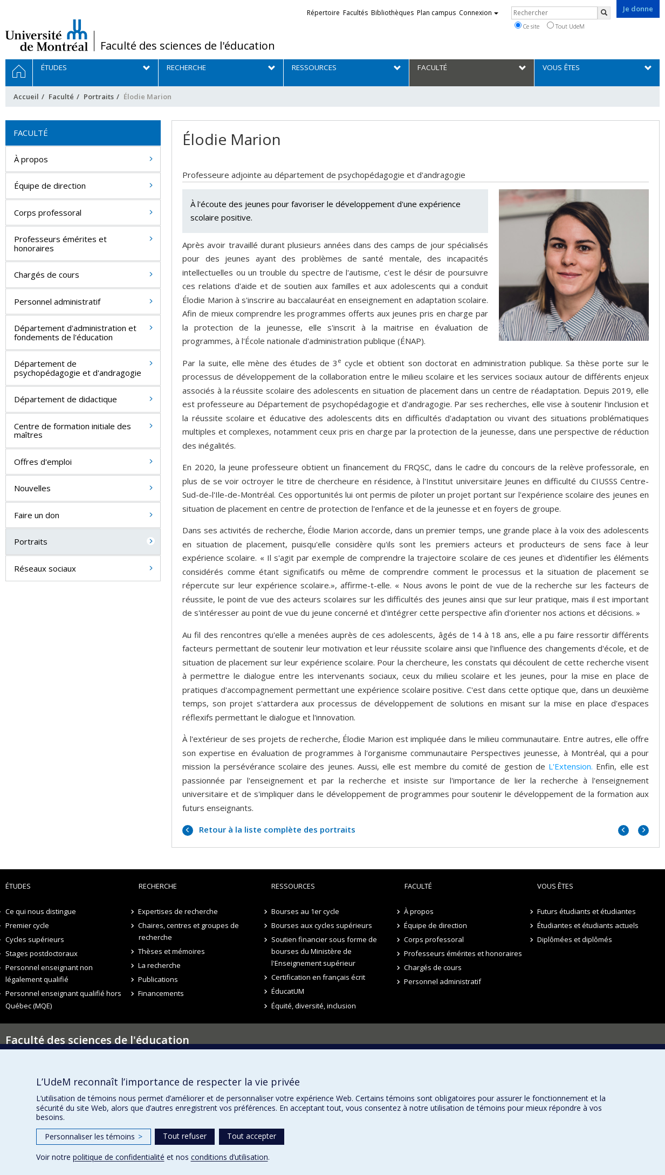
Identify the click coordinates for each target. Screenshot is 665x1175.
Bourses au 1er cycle (305, 911)
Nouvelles (32, 488)
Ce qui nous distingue (40, 911)
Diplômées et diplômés (574, 939)
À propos (31, 159)
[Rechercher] (604, 12)
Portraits (99, 96)
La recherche (160, 965)
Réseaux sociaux (45, 568)
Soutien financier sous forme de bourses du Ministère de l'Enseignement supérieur (324, 951)
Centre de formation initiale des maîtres (72, 431)
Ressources (293, 886)
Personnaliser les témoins (93, 1136)
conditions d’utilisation (229, 1157)
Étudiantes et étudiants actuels (588, 925)
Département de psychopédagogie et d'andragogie (77, 368)
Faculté (61, 96)
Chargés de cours (46, 274)
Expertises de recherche (178, 911)
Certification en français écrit (318, 977)
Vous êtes (555, 886)
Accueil (26, 96)
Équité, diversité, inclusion (313, 1006)
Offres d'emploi (43, 461)
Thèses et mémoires (172, 951)
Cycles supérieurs (34, 939)
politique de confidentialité (118, 1157)
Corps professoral (47, 212)
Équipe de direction (50, 185)
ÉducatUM (287, 991)
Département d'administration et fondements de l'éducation (75, 332)
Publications (159, 979)
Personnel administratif (57, 301)
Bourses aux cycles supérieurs (321, 925)
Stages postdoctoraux (41, 953)
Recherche (158, 886)
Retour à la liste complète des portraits (276, 829)
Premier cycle (27, 925)
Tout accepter (251, 1136)
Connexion (478, 12)
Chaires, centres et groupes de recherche (189, 931)
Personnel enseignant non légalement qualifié (49, 973)
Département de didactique (65, 399)
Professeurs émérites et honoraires (60, 243)
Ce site (527, 26)
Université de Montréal (46, 35)
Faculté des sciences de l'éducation (187, 45)
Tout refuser (185, 1136)
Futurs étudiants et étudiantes (586, 911)
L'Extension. (571, 766)
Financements (161, 993)
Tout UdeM (566, 26)
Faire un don (36, 515)
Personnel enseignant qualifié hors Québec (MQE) (63, 999)
